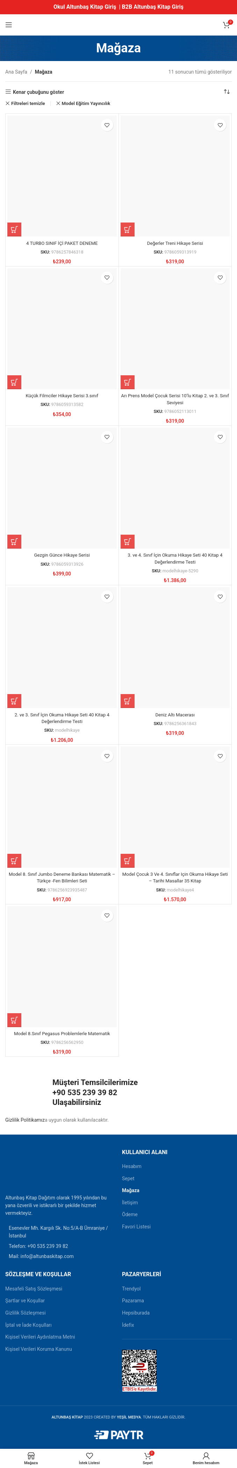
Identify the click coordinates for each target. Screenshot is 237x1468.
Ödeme (130, 1214)
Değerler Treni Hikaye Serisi (175, 243)
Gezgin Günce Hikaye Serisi (62, 555)
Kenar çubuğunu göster (38, 92)
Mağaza (130, 1190)
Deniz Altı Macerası (175, 714)
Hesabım (132, 1166)
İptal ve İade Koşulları (28, 1325)
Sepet (128, 1178)
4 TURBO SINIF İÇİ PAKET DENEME (62, 243)
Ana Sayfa (16, 72)
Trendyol (131, 1289)
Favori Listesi (136, 1226)
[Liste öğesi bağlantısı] (60, 1246)
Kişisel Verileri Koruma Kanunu (38, 1349)
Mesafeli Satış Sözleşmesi (33, 1289)
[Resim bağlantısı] (22, 1169)
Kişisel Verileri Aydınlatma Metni (40, 1337)
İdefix (128, 1325)
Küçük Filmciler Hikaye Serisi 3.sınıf (61, 395)
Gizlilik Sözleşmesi (25, 1313)
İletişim (130, 1202)
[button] (14, 229)
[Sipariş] (226, 92)
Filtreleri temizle (28, 103)
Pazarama (133, 1300)
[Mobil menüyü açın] (9, 25)
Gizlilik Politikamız (25, 1120)
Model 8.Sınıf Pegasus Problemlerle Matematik (62, 1033)
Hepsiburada (136, 1313)
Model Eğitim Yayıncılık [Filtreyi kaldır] (86, 103)
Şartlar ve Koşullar (25, 1300)
